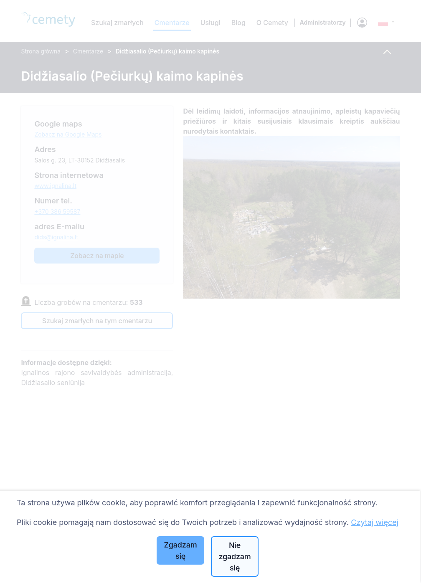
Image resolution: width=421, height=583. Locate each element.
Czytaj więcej (374, 522)
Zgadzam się (180, 550)
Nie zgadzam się (234, 556)
